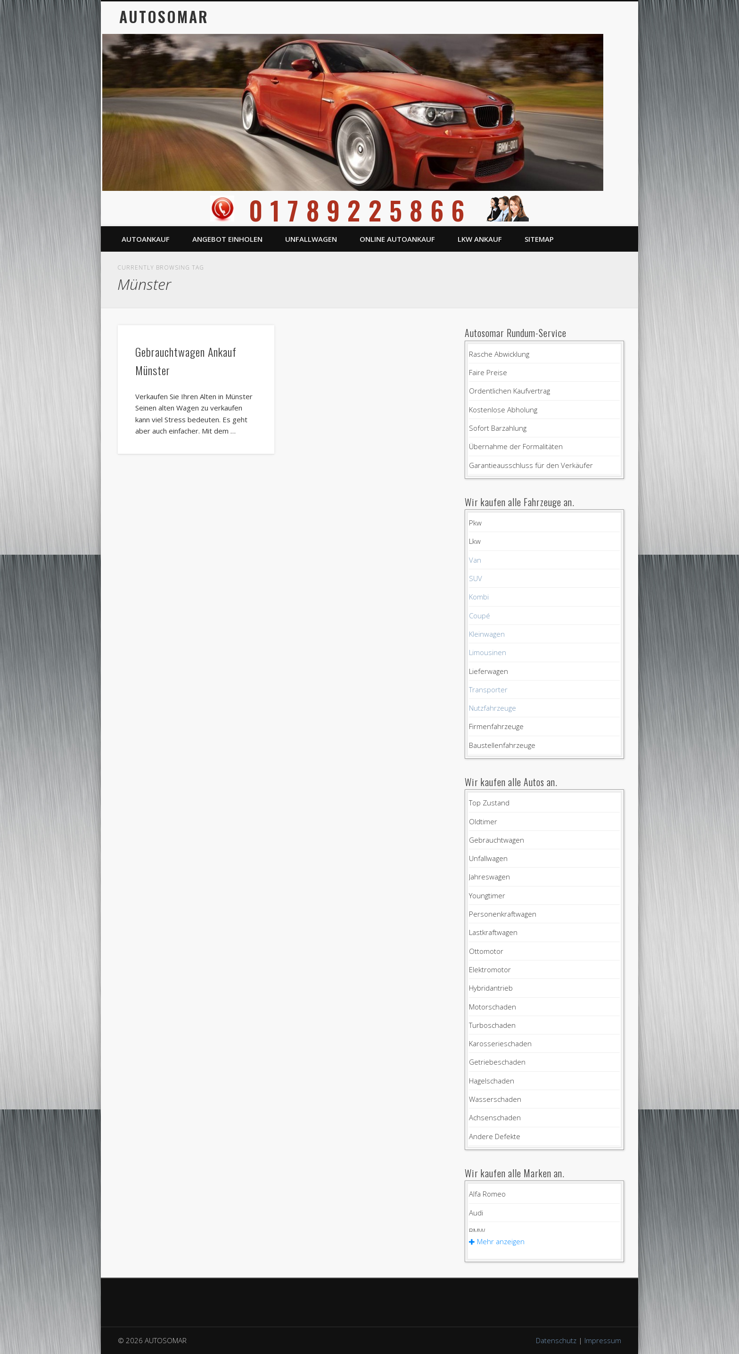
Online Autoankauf (397, 239)
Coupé (479, 615)
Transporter (488, 689)
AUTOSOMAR (164, 16)
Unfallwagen (311, 239)
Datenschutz (556, 1340)
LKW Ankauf (480, 239)
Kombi (479, 596)
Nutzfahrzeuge (492, 708)
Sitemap (539, 239)
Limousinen (487, 652)
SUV (475, 578)
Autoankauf (146, 239)
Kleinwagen (487, 634)
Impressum (602, 1340)
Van (475, 560)
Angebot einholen (227, 239)
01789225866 (369, 210)
